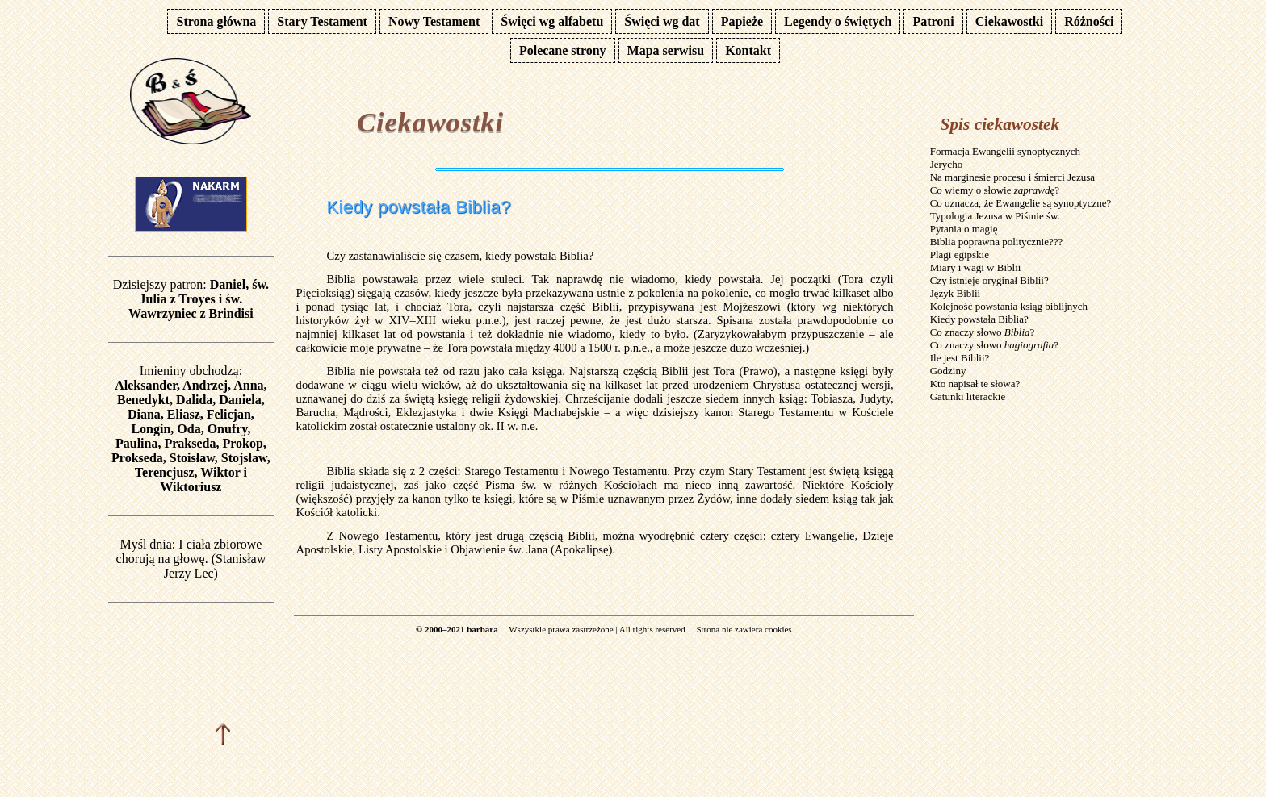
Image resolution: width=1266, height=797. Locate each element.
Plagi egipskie (959, 254)
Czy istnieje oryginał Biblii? (989, 280)
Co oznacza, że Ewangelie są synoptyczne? (1021, 203)
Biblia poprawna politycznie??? (996, 242)
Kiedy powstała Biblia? (979, 319)
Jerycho (946, 164)
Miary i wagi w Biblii (975, 267)
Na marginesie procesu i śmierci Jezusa (1012, 177)
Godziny (948, 371)
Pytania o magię (964, 229)
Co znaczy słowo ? (982, 332)
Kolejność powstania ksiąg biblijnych (1009, 306)
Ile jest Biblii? (960, 358)
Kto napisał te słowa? (975, 384)
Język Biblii (955, 293)
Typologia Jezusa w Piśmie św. (995, 216)
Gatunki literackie (968, 396)
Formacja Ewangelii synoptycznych (1005, 151)
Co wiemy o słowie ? (994, 190)
